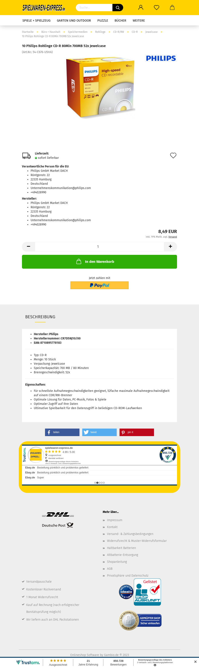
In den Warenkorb (94, 261)
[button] (62, 432)
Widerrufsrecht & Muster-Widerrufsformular (137, 541)
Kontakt (112, 527)
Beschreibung (40, 316)
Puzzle (102, 20)
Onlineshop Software (84, 655)
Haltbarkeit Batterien (121, 548)
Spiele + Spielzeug (36, 20)
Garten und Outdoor (74, 20)
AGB (109, 569)
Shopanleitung (117, 562)
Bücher (120, 20)
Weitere (139, 20)
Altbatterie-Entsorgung (122, 555)
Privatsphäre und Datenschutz (127, 575)
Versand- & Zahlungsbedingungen (130, 534)
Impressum (114, 520)
